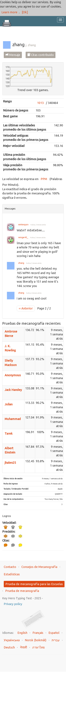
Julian (9, 404)
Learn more (9, 12)
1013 (40, 103)
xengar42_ (23, 237)
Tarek (9, 433)
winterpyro (23, 224)
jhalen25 (10, 462)
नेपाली (23, 647)
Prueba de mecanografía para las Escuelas (34, 584)
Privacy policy (13, 604)
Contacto (10, 567)
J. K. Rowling (10, 348)
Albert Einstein (10, 450)
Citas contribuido (40, 55)
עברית (56, 640)
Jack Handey (13, 389)
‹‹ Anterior (26, 308)
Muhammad (13, 419)
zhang (21, 263)
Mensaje (12, 55)
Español (54, 632)
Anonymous (13, 375)
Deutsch (9, 647)
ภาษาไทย (38, 647)
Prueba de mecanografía (22, 591)
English (22, 632)
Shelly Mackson (11, 363)
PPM (44, 179)
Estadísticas (12, 574)
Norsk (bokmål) (35, 640)
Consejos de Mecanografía (39, 567)
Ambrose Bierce (11, 333)
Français (38, 632)
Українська (12, 640)
